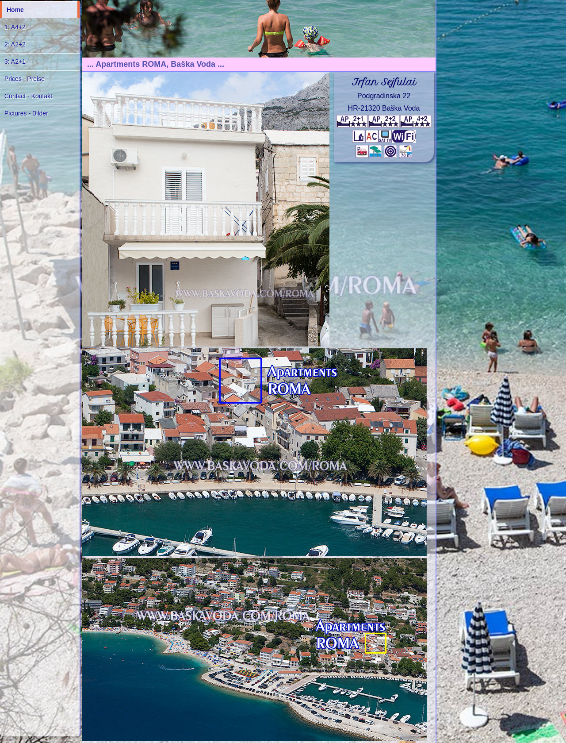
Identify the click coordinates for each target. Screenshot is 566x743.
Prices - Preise (24, 78)
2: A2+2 (15, 44)
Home (15, 9)
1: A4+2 (15, 27)
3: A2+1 (15, 61)
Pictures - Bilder (26, 113)
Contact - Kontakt (28, 96)
